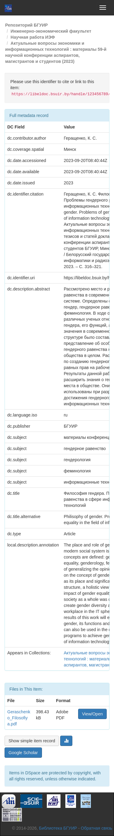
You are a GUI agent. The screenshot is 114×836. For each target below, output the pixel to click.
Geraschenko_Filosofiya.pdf (18, 717)
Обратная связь (96, 828)
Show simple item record (32, 740)
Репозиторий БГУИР (26, 25)
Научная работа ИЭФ (33, 37)
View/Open (92, 713)
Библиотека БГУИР (58, 828)
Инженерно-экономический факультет (51, 31)
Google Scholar (23, 752)
